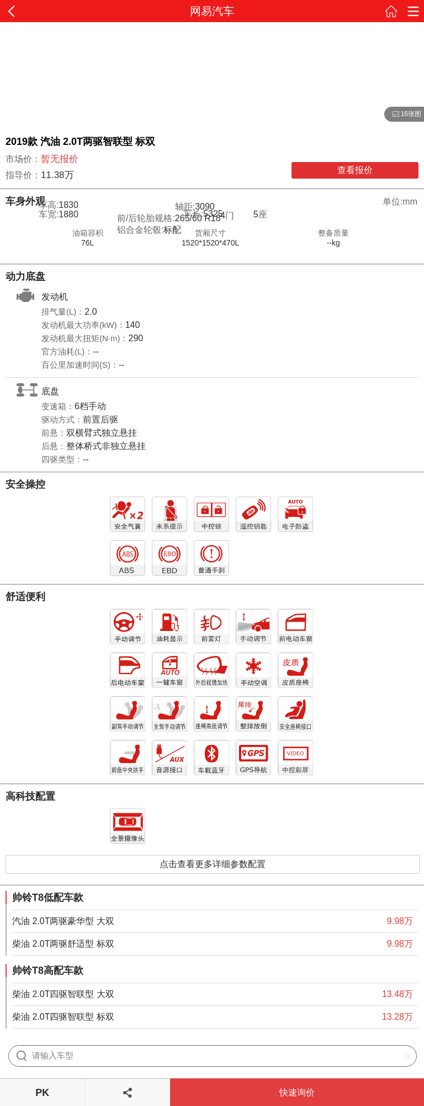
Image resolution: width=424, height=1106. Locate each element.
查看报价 (355, 170)
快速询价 (297, 1092)
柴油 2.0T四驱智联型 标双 (63, 1016)
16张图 (402, 114)
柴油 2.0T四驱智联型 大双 (63, 994)
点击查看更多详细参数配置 (213, 864)
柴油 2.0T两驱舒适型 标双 (63, 943)
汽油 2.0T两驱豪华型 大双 (63, 921)
